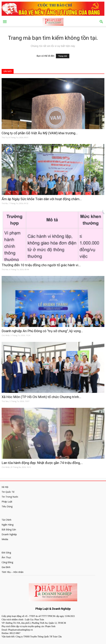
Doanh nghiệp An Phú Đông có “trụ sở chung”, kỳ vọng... (42, 331)
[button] (101, 21)
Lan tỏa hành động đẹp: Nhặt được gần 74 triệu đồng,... (42, 463)
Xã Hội (5, 486)
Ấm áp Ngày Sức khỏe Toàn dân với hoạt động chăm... (42, 199)
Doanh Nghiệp (9, 534)
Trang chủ (62, 56)
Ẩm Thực (6, 557)
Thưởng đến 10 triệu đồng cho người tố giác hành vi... (41, 265)
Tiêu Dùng (7, 506)
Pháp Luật (7, 501)
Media (5, 539)
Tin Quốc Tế (8, 491)
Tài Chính (6, 519)
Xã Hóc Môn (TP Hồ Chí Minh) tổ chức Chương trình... (41, 397)
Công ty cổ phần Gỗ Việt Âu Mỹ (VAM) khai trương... (40, 133)
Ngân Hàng (7, 524)
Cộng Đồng (7, 562)
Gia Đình (6, 567)
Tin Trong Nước (10, 496)
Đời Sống (6, 552)
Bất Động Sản (9, 529)
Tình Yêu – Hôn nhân (12, 572)
